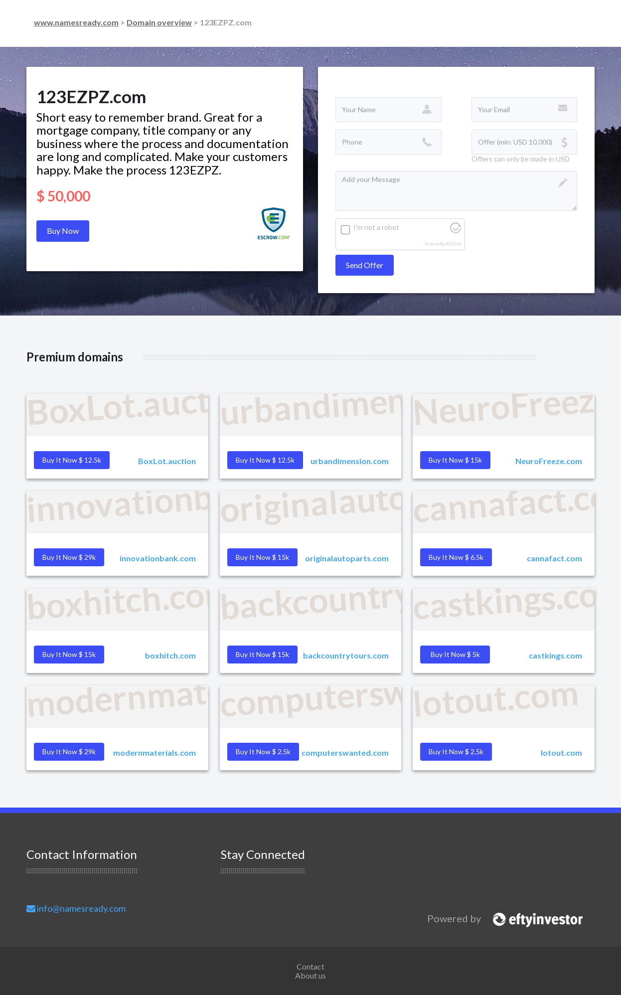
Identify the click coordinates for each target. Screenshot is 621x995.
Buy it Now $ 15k (262, 654)
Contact (310, 966)
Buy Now (63, 230)
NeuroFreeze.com (548, 461)
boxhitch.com (170, 655)
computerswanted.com (345, 752)
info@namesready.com (76, 908)
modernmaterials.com (154, 752)
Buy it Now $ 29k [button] (69, 557)
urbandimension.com (349, 461)
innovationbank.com (158, 558)
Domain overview (159, 22)
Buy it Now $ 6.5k (456, 557)
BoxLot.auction (167, 461)
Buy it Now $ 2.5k (456, 751)
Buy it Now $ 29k (69, 751)
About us (310, 975)
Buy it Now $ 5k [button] (455, 654)
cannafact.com (554, 558)
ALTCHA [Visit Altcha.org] (453, 244)
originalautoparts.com (347, 558)
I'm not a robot (376, 227)
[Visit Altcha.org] (455, 230)
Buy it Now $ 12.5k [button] (71, 460)
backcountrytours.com (346, 655)
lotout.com (561, 752)
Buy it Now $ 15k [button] (455, 460)
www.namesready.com (76, 22)
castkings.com (555, 655)
